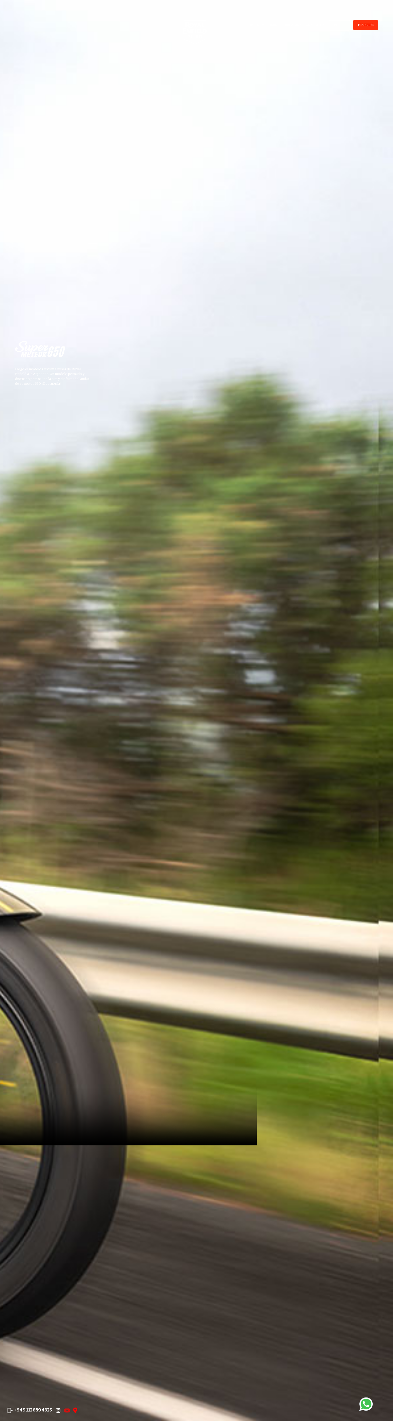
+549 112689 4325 (40, 1404)
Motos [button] (255, 25)
